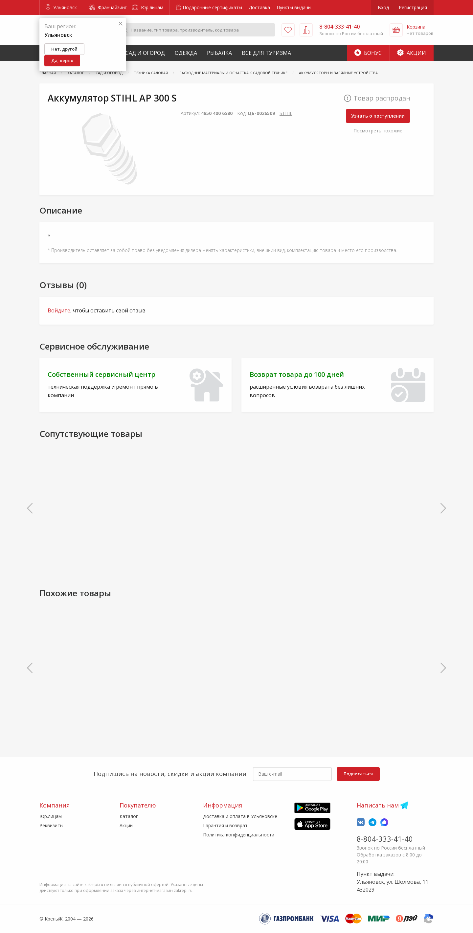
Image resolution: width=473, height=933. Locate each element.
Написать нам (378, 805)
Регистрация (413, 7)
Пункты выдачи (294, 7)
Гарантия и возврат (225, 825)
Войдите (59, 310)
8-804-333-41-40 (385, 839)
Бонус (368, 53)
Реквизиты (51, 825)
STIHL (286, 113)
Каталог (129, 816)
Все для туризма (266, 53)
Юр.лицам (147, 7)
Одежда (186, 53)
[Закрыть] (120, 23)
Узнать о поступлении (378, 116)
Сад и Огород (145, 53)
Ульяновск (61, 7)
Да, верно (62, 60)
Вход (383, 7)
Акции (411, 53)
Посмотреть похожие (377, 130)
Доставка (259, 7)
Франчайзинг (108, 7)
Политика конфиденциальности (238, 834)
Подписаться (358, 774)
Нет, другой (64, 49)
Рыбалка (219, 53)
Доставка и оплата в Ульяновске (240, 816)
